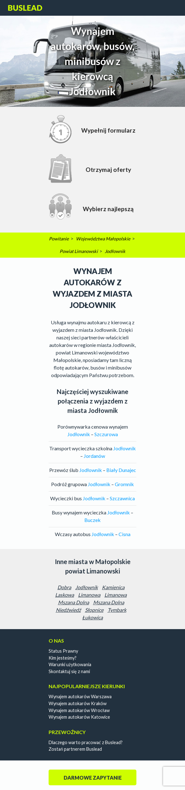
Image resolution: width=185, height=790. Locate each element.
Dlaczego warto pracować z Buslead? (86, 742)
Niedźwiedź (68, 610)
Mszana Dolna (73, 602)
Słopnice (94, 610)
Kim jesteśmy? (63, 658)
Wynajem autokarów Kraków (78, 703)
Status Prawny (63, 651)
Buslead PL (25, 8)
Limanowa (89, 595)
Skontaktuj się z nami (69, 671)
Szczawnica (122, 498)
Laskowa (64, 595)
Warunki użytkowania (70, 664)
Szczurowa (106, 434)
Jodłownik (86, 587)
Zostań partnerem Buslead (75, 749)
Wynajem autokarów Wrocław (79, 710)
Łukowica (92, 617)
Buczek (92, 520)
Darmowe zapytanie (93, 778)
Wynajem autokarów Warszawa (80, 696)
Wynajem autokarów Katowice (79, 717)
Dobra (64, 587)
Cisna (124, 534)
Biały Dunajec (121, 470)
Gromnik (124, 484)
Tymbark (117, 610)
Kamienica (113, 587)
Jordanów (94, 456)
